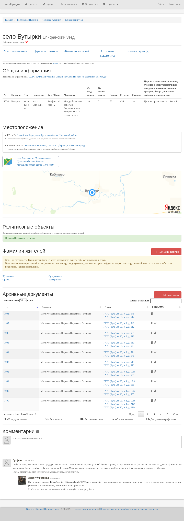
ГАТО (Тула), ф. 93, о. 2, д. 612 (116, 317)
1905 (6, 342)
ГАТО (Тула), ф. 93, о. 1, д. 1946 (117, 381)
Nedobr (55, 63)
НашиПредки (11, 4)
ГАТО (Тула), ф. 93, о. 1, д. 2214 (117, 407)
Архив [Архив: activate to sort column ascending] (106, 307)
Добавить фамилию (166, 251)
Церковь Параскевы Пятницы (20, 238)
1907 (6, 323)
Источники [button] (69, 4)
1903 (6, 362)
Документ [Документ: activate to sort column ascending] (25, 307)
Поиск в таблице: (155, 301)
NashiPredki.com (34, 509)
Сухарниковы (55, 276)
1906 (6, 333)
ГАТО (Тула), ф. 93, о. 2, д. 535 (116, 333)
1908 (6, 313)
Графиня (17, 460)
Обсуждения (90, 4)
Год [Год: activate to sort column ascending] (7, 307)
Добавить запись (167, 295)
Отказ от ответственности (86, 509)
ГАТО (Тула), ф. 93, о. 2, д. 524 (116, 352)
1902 (6, 371)
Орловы (6, 279)
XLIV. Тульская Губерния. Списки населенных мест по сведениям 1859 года (67, 76)
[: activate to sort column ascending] (167, 307)
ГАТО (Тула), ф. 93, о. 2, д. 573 (116, 346)
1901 (6, 381)
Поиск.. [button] (31, 4)
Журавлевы (8, 276)
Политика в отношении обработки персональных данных (129, 509)
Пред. (132, 414)
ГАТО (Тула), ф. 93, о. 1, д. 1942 (117, 391)
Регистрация (175, 4)
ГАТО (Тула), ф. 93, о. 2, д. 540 (116, 323)
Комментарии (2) (138, 51)
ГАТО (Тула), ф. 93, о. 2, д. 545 (116, 313)
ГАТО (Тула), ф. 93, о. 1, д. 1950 (117, 371)
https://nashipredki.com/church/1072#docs (69, 482)
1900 (6, 391)
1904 (6, 352)
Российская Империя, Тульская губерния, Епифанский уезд (55, 145)
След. (176, 414)
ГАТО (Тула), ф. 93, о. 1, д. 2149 (117, 404)
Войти (160, 4)
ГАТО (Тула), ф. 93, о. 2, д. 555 (116, 375)
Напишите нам (51, 509)
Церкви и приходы (46, 51)
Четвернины (55, 279)
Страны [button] (49, 4)
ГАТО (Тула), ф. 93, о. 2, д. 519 (116, 362)
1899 (6, 400)
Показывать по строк (18, 300)
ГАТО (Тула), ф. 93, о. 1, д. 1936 (117, 400)
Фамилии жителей (76, 51)
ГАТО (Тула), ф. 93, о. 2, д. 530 (116, 342)
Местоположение (15, 51)
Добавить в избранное (15, 42)
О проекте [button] (110, 4)
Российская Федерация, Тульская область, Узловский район (47, 135)
